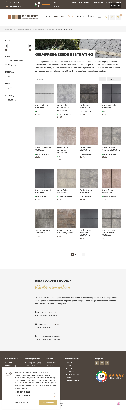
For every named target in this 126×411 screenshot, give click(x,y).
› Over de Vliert (50, 363)
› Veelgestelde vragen (73, 380)
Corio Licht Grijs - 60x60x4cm (43, 107)
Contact (109, 2)
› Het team (49, 366)
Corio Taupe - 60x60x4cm (86, 149)
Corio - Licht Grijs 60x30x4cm (43, 149)
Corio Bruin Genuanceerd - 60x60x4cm (64, 150)
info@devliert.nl (15, 7)
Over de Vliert (84, 2)
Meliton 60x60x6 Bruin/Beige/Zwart (65, 232)
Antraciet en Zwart (17, 61)
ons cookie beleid (21, 383)
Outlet (70, 16)
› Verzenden (69, 372)
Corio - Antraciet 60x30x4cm (43, 191)
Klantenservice (97, 2)
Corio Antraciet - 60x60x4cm (110, 107)
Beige (12, 64)
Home (74, 2)
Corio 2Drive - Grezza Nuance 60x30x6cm (109, 233)
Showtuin (81, 16)
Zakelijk (118, 2)
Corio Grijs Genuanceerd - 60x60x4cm (64, 108)
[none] (106, 17)
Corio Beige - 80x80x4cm (63, 191)
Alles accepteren (47, 402)
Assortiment (59, 16)
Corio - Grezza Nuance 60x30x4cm (111, 149)
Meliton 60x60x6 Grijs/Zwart (42, 232)
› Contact (68, 363)
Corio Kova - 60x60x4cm (85, 107)
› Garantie (68, 377)
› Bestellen (69, 366)
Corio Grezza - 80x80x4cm (86, 191)
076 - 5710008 (14, 2)
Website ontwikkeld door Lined (44, 410)
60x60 (12, 100)
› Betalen (68, 369)
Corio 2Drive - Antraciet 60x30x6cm (86, 233)
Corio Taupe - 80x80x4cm (108, 191)
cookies (60, 403)
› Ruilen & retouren (72, 374)
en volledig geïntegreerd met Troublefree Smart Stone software (72, 410)
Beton (12, 76)
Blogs (91, 16)
